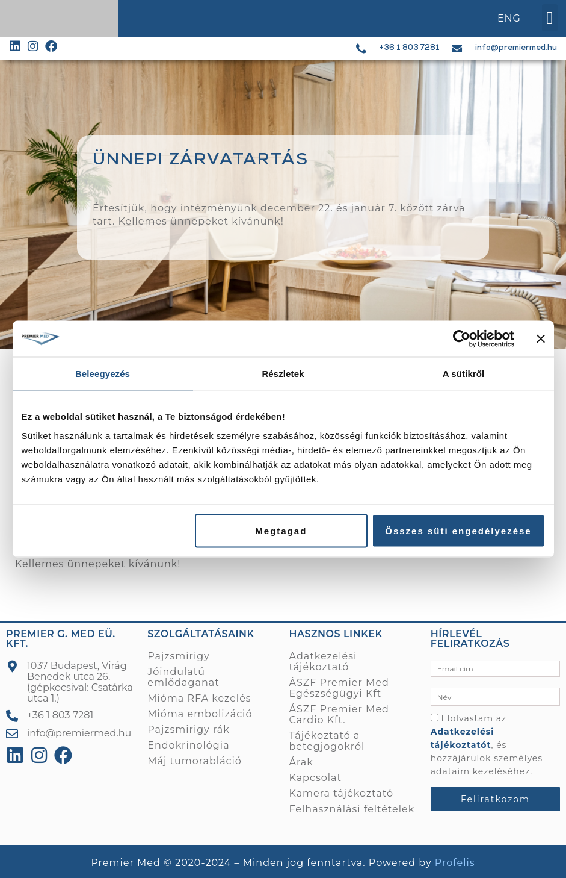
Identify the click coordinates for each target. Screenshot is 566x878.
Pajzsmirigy (178, 656)
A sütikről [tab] (464, 374)
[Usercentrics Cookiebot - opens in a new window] (461, 339)
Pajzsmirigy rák (188, 729)
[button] (550, 17)
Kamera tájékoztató (341, 793)
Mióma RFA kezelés (199, 698)
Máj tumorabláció (194, 761)
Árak (301, 762)
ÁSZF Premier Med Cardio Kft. (339, 714)
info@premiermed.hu (516, 48)
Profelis (455, 862)
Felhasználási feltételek (352, 809)
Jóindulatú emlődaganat (183, 677)
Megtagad (281, 530)
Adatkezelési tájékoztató (323, 661)
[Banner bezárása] (541, 339)
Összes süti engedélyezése (458, 530)
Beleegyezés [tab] (102, 374)
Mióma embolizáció (199, 714)
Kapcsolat (315, 777)
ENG (509, 18)
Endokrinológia (188, 745)
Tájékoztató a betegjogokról (327, 741)
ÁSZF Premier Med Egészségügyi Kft (339, 688)
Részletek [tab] (283, 374)
